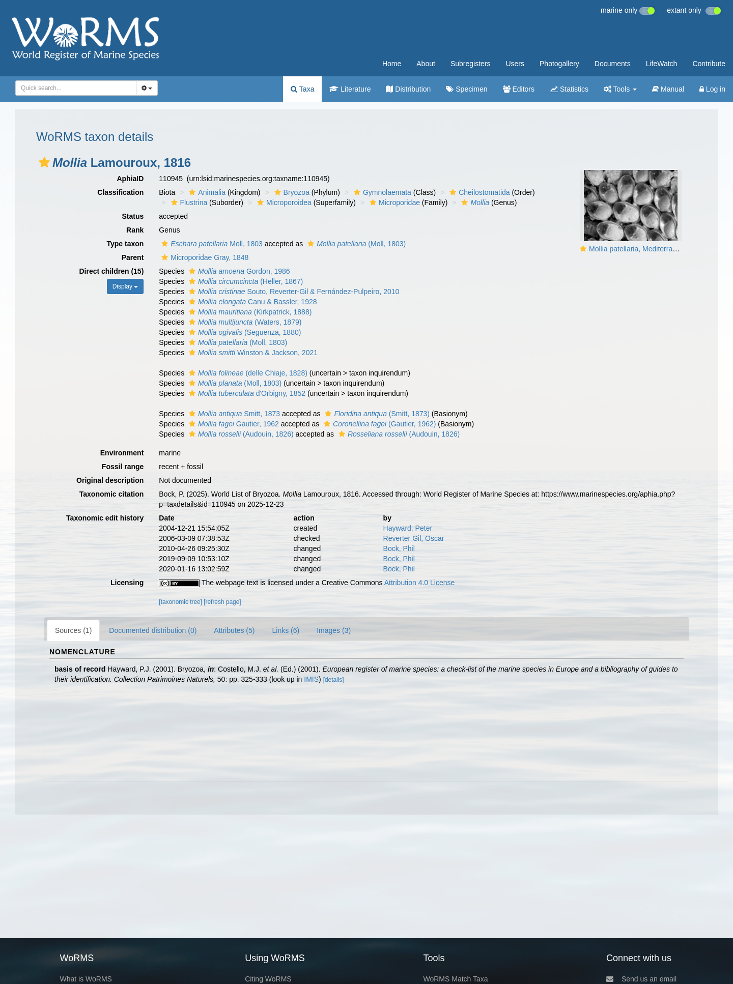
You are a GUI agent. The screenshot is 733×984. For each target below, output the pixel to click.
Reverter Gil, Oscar (413, 538)
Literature (350, 89)
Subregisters (470, 64)
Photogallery (559, 64)
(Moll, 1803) (355, 244)
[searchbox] (73, 88)
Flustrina (188, 202)
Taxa (302, 89)
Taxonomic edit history (105, 518)
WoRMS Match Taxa (456, 979)
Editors (518, 89)
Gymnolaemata (381, 192)
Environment (122, 453)
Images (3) (334, 630)
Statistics (569, 89)
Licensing (127, 582)
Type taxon (125, 244)
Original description (110, 480)
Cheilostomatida (478, 192)
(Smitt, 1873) (376, 414)
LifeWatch (662, 64)
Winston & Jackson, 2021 (252, 353)
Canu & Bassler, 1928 (251, 302)
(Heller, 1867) (244, 281)
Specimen (466, 89)
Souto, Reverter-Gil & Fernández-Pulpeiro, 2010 (292, 291)
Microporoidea (283, 202)
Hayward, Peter (407, 528)
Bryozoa (290, 192)
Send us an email (641, 979)
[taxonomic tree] (180, 601)
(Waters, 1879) (243, 322)
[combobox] (75, 88)
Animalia (205, 192)
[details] (333, 679)
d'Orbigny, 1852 (245, 393)
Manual (668, 89)
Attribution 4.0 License (419, 582)
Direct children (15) (111, 271)
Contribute (708, 64)
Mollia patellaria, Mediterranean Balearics (654, 249)
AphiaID (130, 179)
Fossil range (123, 466)
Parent (133, 257)
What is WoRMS (85, 979)
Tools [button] (620, 89)
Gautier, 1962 (232, 424)
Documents (613, 64)
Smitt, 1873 (233, 414)
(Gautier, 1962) (378, 424)
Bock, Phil (399, 548)
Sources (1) (73, 630)
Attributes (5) (234, 630)
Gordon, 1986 (238, 271)
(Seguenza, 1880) (243, 332)
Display (125, 286)
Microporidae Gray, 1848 (203, 257)
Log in (712, 89)
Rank (135, 230)
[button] (44, 162)
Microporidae (393, 202)
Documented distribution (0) (152, 630)
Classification (120, 192)
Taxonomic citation (111, 494)
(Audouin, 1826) (240, 434)
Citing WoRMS (268, 979)
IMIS (311, 679)
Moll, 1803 (211, 244)
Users (514, 64)
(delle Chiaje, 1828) (246, 373)
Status (133, 216)
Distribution (408, 89)
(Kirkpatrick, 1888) (249, 312)
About (425, 64)
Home (391, 64)
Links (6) (285, 630)
